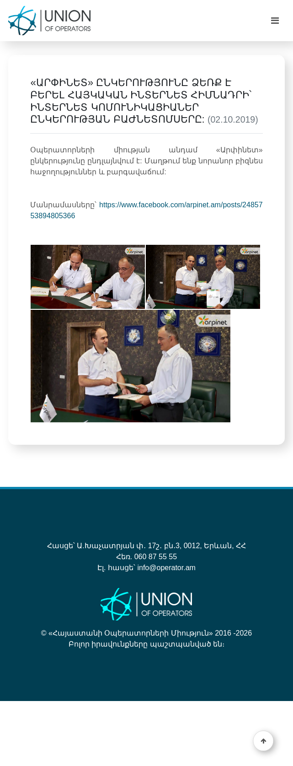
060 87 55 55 (155, 557)
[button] (263, 741)
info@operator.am (166, 568)
